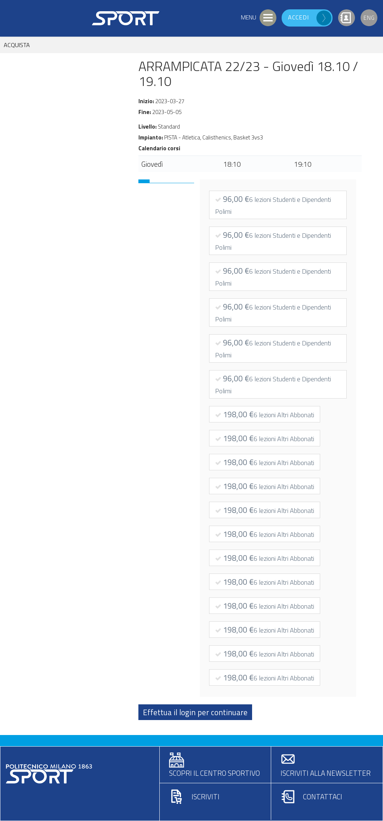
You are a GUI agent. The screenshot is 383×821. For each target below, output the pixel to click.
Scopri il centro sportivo (214, 773)
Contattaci (322, 796)
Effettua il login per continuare (195, 712)
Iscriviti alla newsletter (326, 773)
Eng (369, 17)
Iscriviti (206, 796)
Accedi (298, 17)
